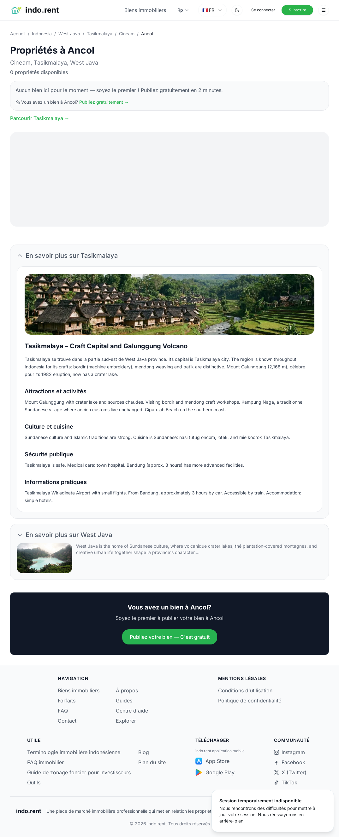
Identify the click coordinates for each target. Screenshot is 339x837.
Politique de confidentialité (249, 700)
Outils (33, 782)
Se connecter (263, 10)
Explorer (126, 721)
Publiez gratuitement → (104, 102)
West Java (69, 33)
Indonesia (42, 33)
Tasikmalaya (99, 33)
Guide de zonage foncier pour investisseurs (79, 772)
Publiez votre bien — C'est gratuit (170, 637)
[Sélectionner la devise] (183, 10)
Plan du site (152, 762)
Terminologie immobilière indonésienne (73, 752)
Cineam (126, 33)
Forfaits (66, 700)
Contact (67, 721)
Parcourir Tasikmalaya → (39, 118)
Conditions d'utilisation (245, 690)
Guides (124, 700)
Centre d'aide (132, 710)
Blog (143, 752)
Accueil (17, 33)
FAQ (63, 710)
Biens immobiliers (145, 10)
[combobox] (212, 10)
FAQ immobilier (45, 762)
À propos (127, 690)
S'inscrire (297, 10)
